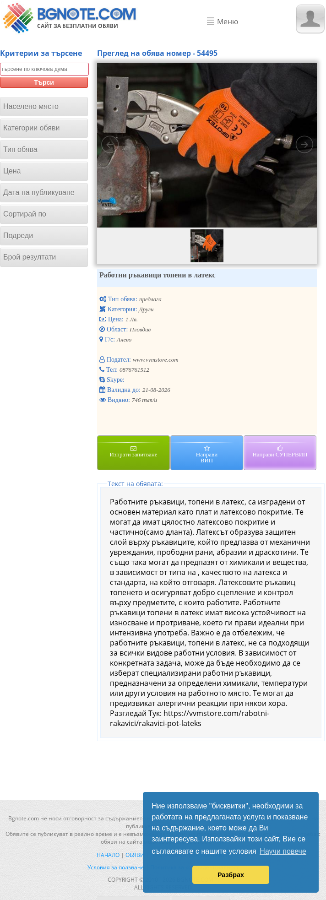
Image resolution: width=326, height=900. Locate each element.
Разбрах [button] (230, 874)
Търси (44, 82)
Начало (108, 855)
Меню (227, 21)
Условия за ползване (115, 867)
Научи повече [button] (283, 851)
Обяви (134, 855)
